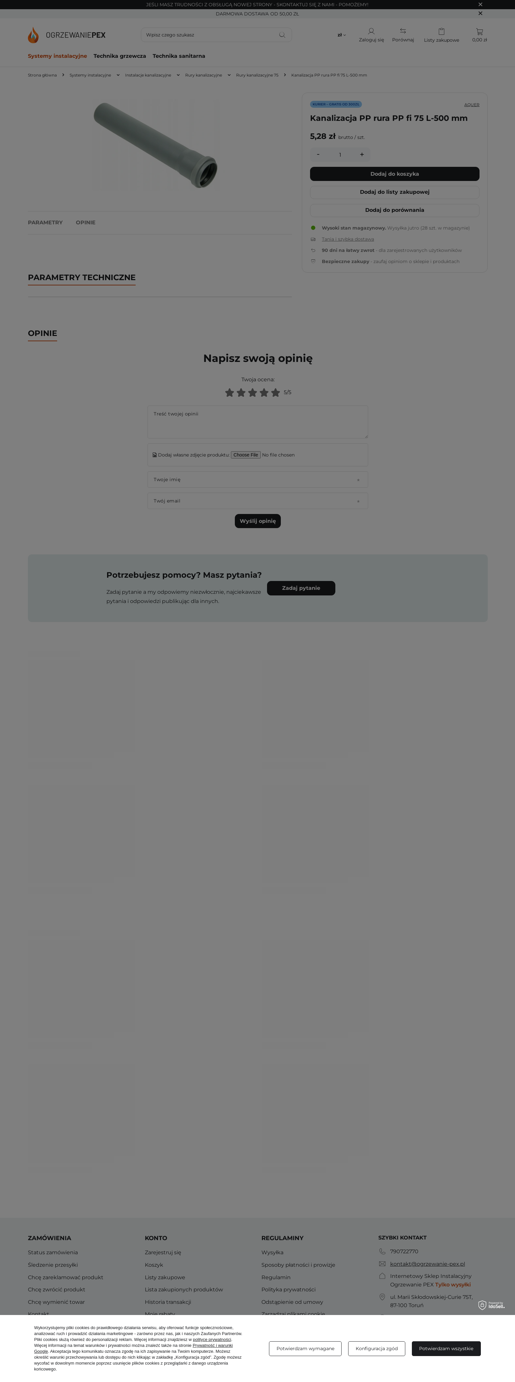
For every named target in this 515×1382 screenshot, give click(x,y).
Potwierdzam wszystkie (446, 1348)
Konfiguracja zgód (377, 1348)
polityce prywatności (212, 1339)
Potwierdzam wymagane (305, 1348)
